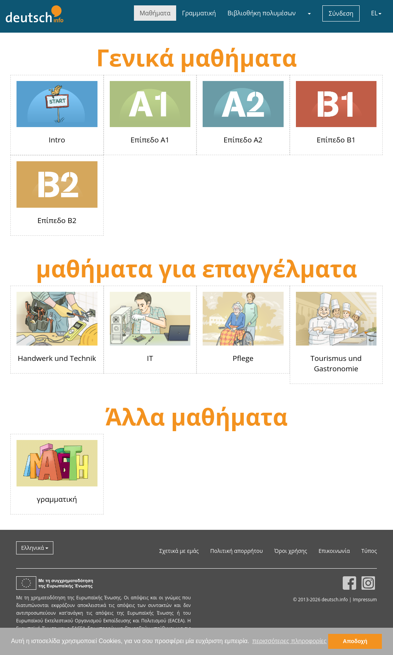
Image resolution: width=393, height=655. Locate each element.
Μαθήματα (155, 13)
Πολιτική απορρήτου (236, 550)
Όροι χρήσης (290, 550)
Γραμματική (199, 13)
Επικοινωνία (334, 550)
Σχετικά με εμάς (179, 550)
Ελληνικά (34, 547)
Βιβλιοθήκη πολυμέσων (262, 13)
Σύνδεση (341, 13)
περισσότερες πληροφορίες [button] (289, 641)
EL (376, 13)
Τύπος (369, 550)
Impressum (365, 599)
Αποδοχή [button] (355, 641)
